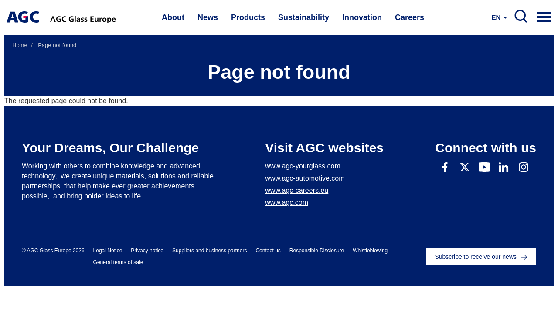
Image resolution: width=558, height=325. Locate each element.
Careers (409, 17)
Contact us (267, 251)
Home (19, 45)
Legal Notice (107, 251)
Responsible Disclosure (316, 251)
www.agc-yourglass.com (302, 166)
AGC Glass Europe (84, 17)
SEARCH (521, 16)
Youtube (484, 166)
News (207, 17)
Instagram (523, 166)
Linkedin (503, 166)
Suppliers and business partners (209, 251)
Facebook (444, 166)
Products (248, 17)
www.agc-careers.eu (296, 190)
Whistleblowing (370, 251)
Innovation (362, 17)
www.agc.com (286, 202)
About (173, 17)
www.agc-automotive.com (304, 178)
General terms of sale (118, 262)
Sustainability (303, 17)
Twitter (464, 166)
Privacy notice (147, 251)
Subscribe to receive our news (476, 256)
